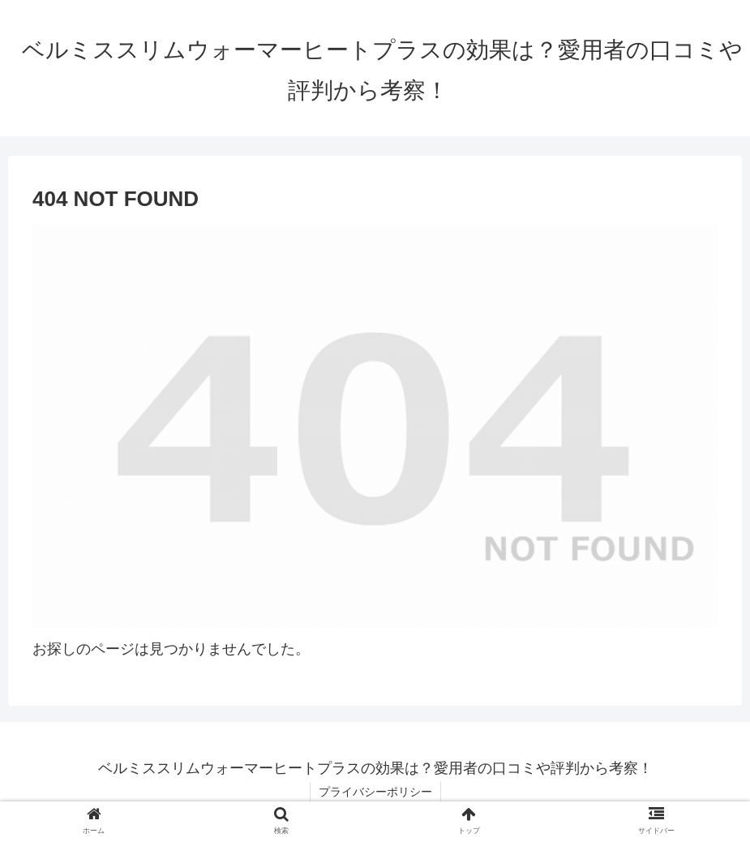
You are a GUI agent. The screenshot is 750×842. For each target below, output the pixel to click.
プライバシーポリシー (375, 791)
